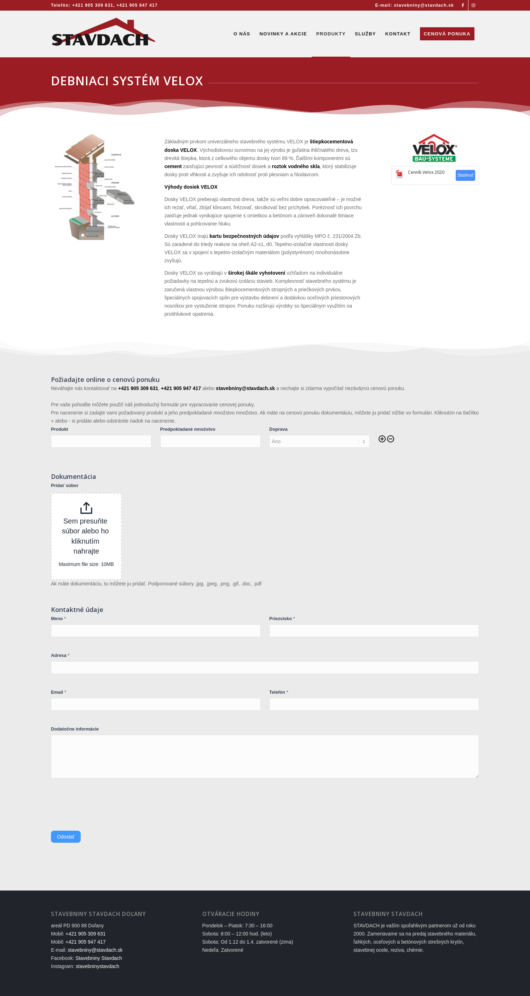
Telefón (278, 692)
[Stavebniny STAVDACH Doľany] (104, 34)
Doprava (278, 429)
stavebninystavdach (97, 966)
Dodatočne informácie (75, 729)
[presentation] (105, 806)
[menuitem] (413, 5)
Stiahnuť (465, 175)
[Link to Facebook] (463, 5)
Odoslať (66, 837)
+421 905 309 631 (92, 5)
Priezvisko (282, 618)
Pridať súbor (65, 485)
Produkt (59, 429)
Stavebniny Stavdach (98, 958)
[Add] (382, 439)
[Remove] (390, 439)
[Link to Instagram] (473, 5)
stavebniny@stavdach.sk (95, 950)
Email (58, 692)
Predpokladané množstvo (187, 429)
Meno (58, 618)
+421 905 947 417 (136, 5)
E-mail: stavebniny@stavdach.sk (414, 5)
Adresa (60, 655)
